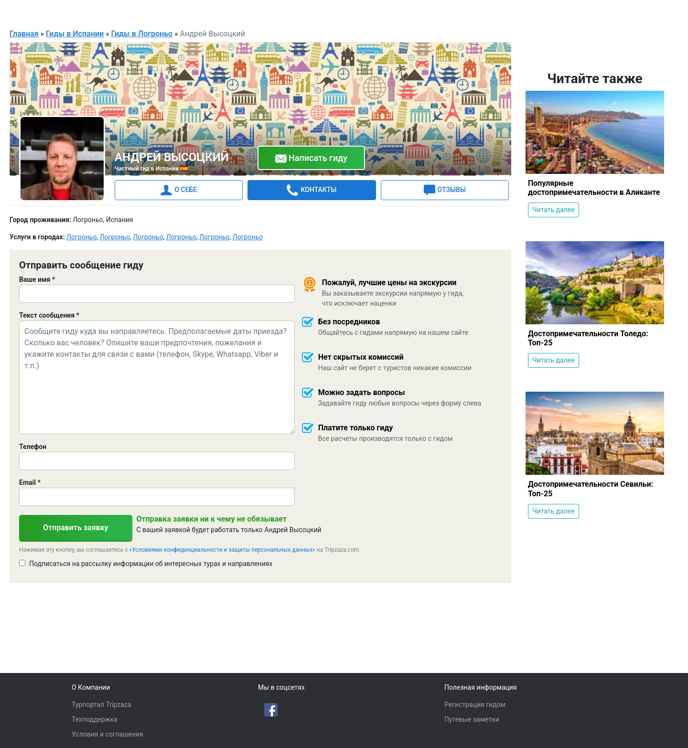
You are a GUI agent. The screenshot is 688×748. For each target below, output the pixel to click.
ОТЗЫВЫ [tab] (445, 189)
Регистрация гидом (474, 704)
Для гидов (617, 11)
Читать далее (553, 209)
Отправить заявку (75, 527)
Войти (658, 11)
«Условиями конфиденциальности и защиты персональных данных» (222, 549)
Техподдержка (95, 719)
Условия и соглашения (107, 734)
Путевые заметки (471, 719)
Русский (560, 12)
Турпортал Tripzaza (101, 704)
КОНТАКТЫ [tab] (311, 189)
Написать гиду (311, 158)
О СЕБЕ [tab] (179, 189)
